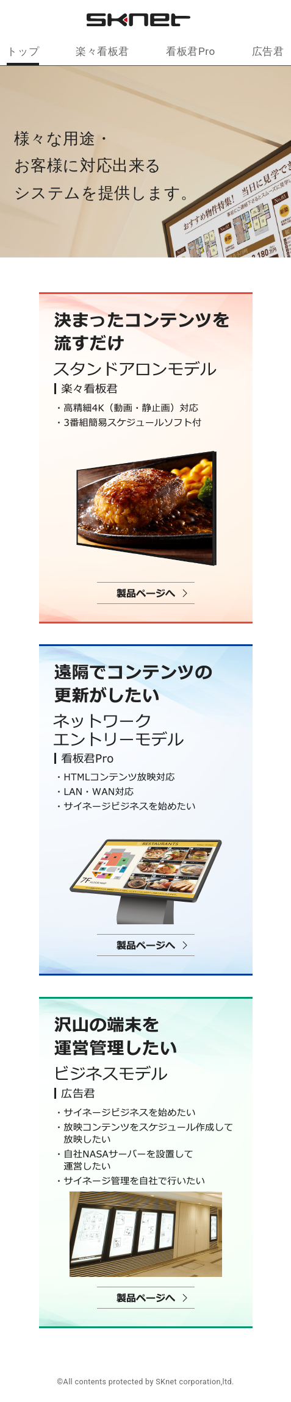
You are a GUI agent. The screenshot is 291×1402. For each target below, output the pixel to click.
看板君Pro (190, 51)
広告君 (268, 51)
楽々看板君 (102, 51)
